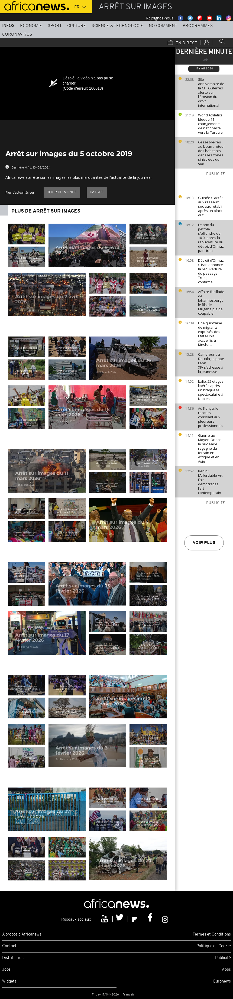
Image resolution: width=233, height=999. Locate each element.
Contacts (10, 946)
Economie (31, 26)
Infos (8, 26)
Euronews (222, 982)
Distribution (13, 958)
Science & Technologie (117, 26)
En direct (182, 43)
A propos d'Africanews (21, 935)
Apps (226, 970)
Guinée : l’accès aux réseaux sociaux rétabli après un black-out (211, 206)
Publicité (223, 958)
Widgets (9, 982)
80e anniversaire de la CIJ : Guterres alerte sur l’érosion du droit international (211, 92)
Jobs (6, 970)
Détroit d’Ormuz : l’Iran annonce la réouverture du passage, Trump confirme (211, 271)
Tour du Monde (62, 192)
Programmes (198, 26)
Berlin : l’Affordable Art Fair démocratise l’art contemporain (210, 482)
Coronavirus (17, 34)
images (96, 192)
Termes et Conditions (212, 935)
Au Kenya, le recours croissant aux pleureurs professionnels (210, 417)
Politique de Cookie (213, 946)
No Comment (163, 26)
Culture (76, 26)
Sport (55, 26)
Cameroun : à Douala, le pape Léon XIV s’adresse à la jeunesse (211, 363)
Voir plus (204, 543)
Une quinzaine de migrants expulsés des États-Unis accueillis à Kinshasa (210, 334)
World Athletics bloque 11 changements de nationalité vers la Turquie (210, 123)
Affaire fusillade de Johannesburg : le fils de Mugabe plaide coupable (211, 302)
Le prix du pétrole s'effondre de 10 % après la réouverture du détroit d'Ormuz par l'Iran (211, 238)
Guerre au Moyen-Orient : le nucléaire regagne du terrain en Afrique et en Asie (210, 448)
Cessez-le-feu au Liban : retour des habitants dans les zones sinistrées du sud (211, 153)
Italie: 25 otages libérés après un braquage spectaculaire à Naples (211, 390)
